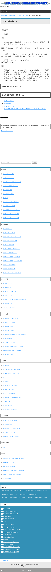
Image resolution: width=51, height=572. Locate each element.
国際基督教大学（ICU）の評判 (11, 436)
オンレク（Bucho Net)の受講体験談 (12, 474)
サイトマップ (6, 560)
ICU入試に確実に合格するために (11, 249)
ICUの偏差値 (6, 509)
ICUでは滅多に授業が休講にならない (12, 409)
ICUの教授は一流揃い (8, 194)
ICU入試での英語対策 (8, 245)
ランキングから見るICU (9, 393)
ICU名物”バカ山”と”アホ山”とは (11, 373)
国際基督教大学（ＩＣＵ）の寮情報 (12, 350)
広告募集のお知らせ (8, 478)
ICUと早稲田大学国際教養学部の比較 (12, 397)
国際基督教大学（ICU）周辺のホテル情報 (13, 458)
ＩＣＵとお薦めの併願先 (9, 265)
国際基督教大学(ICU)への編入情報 (11, 257)
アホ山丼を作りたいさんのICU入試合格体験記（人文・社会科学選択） (25, 109)
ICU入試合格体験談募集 (9, 466)
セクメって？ (6, 377)
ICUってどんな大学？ (8, 174)
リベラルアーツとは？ (8, 178)
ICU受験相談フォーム (8, 462)
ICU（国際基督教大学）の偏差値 (11, 210)
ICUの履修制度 (7, 287)
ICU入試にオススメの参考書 (10, 513)
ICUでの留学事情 (7, 303)
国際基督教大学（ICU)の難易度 (11, 214)
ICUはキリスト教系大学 (9, 206)
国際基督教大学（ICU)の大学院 (11, 218)
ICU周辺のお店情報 (8, 354)
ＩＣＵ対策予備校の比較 (9, 269)
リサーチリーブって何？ (9, 307)
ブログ (5, 521)
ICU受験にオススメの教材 (10, 511)
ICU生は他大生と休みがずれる (11, 385)
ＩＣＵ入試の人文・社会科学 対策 (12, 237)
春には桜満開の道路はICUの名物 (11, 369)
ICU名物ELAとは (7, 295)
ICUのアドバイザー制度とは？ (11, 202)
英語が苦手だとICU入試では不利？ (12, 428)
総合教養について (9, 106)
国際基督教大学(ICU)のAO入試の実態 (12, 261)
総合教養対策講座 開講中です (12, 86)
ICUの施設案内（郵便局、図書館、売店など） (14, 334)
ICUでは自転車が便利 (8, 330)
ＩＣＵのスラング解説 (8, 389)
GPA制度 (5, 198)
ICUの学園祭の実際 (8, 326)
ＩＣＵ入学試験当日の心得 (10, 253)
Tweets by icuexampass (7, 131)
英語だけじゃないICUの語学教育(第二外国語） (15, 299)
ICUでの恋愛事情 (7, 405)
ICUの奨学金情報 (7, 338)
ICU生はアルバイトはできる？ (11, 420)
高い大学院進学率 (7, 190)
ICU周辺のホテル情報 (8, 518)
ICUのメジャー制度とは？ (9, 291)
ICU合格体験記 (7, 516)
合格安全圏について (10, 103)
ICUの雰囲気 (6, 381)
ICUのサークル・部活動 (9, 322)
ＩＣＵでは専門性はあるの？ (10, 186)
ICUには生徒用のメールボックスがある (13, 346)
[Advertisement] (13, 146)
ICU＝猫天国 (6, 365)
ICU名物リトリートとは (9, 342)
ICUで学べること (9, 101)
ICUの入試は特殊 (7, 229)
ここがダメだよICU (8, 401)
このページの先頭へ (27, 570)
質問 (4, 447)
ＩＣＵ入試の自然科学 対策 (10, 241)
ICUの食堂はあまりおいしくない (11, 318)
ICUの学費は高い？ (8, 424)
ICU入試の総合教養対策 (9, 233)
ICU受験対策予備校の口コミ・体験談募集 (13, 470)
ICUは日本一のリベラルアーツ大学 (12, 182)
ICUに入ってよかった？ (9, 432)
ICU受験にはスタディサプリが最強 (12, 273)
